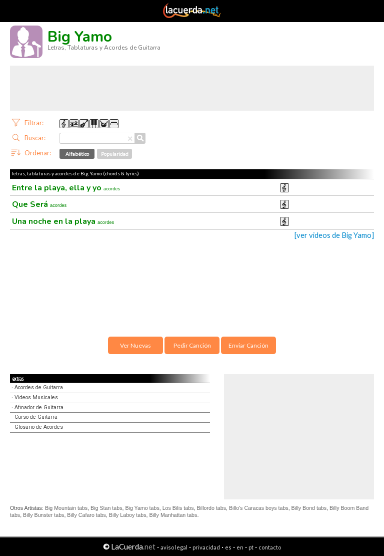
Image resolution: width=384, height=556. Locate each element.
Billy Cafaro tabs (86, 515)
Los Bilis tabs (178, 508)
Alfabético (77, 154)
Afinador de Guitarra (39, 407)
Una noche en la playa (63, 221)
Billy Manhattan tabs (173, 515)
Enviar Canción (248, 345)
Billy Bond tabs (309, 508)
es (228, 547)
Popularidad (114, 154)
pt (251, 547)
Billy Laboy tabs (127, 515)
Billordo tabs (211, 508)
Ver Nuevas (135, 345)
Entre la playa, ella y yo (66, 187)
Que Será (39, 204)
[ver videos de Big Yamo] (334, 235)
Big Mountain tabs (66, 508)
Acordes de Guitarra (38, 387)
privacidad (206, 547)
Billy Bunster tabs (43, 515)
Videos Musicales (36, 397)
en (240, 547)
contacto (269, 547)
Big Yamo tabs (142, 508)
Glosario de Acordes (38, 427)
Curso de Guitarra (36, 417)
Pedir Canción (192, 345)
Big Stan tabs (106, 508)
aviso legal (174, 547)
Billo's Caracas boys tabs (258, 508)
